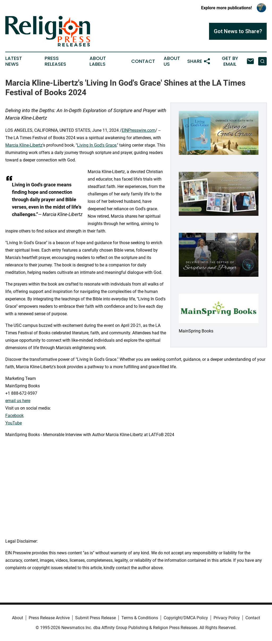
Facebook (14, 415)
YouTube (13, 422)
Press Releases (55, 61)
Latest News (13, 61)
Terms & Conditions (139, 617)
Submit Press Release (95, 617)
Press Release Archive (49, 617)
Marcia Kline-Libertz (23, 145)
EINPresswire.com (138, 130)
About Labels (98, 61)
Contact (143, 61)
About (17, 617)
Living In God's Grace (96, 145)
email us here (17, 400)
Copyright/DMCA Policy (186, 617)
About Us (172, 61)
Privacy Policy (227, 617)
